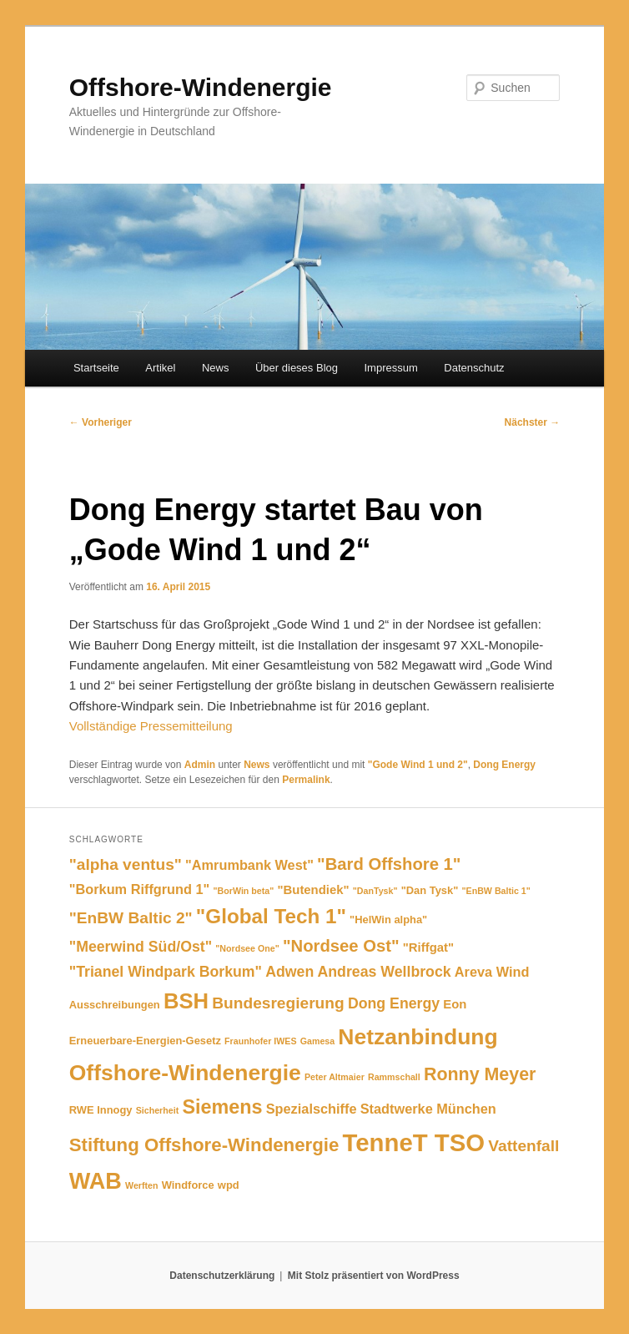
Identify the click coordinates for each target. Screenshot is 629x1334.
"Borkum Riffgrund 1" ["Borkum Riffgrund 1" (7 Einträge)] (139, 889)
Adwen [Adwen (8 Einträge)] (289, 971)
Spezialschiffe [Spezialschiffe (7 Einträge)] (311, 1108)
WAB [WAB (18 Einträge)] (95, 1181)
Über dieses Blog (296, 367)
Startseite (96, 367)
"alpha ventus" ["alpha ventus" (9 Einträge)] (125, 864)
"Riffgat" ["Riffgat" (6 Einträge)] (428, 947)
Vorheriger (100, 422)
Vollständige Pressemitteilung (151, 726)
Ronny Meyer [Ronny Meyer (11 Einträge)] (480, 1074)
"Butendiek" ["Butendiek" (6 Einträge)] (313, 890)
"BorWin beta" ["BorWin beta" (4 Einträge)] (244, 891)
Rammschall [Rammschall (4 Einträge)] (394, 1077)
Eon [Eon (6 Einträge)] (454, 1004)
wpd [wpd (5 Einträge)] (228, 1185)
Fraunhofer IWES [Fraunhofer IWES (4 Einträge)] (260, 1041)
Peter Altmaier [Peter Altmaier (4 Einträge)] (334, 1077)
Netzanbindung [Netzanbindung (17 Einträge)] (417, 1036)
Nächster (533, 422)
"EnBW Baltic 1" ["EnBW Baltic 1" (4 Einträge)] (496, 891)
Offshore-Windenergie (200, 87)
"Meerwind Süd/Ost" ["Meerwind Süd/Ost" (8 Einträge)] (140, 946)
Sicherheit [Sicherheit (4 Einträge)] (157, 1110)
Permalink (306, 780)
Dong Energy (504, 765)
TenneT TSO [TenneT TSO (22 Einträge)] (414, 1142)
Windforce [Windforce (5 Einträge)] (188, 1185)
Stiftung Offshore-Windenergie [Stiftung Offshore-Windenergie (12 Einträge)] (204, 1144)
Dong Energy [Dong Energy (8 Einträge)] (394, 1003)
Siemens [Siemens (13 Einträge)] (222, 1107)
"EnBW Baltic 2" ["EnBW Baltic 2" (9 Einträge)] (131, 918)
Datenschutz (474, 367)
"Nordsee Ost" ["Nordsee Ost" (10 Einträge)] (341, 946)
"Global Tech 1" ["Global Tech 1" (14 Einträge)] (271, 916)
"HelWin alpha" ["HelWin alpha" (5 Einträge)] (388, 919)
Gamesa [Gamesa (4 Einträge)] (317, 1041)
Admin (199, 765)
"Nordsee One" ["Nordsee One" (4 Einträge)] (247, 948)
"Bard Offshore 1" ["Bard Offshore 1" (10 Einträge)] (388, 864)
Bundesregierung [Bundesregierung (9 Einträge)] (278, 1003)
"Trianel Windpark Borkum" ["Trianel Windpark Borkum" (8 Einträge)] (165, 971)
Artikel (160, 367)
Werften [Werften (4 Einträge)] (141, 1185)
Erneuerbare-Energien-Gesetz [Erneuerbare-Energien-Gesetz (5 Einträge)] (145, 1040)
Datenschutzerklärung (221, 1275)
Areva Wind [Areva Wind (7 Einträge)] (492, 971)
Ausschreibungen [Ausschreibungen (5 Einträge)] (114, 1004)
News (215, 367)
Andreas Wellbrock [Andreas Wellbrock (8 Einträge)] (383, 971)
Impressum (390, 367)
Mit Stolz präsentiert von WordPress (374, 1275)
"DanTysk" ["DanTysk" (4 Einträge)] (375, 891)
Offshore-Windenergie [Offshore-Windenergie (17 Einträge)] (185, 1072)
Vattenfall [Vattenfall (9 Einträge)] (523, 1146)
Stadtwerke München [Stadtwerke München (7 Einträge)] (428, 1108)
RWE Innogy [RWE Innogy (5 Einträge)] (101, 1110)
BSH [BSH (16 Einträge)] (186, 1001)
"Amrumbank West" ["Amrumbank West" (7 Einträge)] (249, 864)
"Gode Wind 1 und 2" (418, 765)
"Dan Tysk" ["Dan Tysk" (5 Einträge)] (430, 890)
